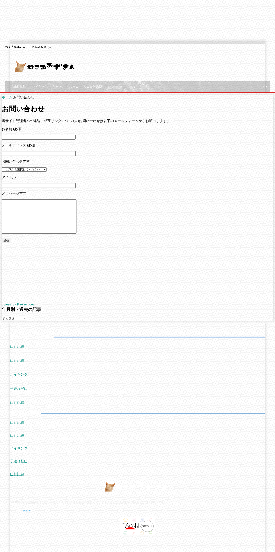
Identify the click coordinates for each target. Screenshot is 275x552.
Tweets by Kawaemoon (18, 311)
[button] (265, 87)
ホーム (7, 97)
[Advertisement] (166, 66)
